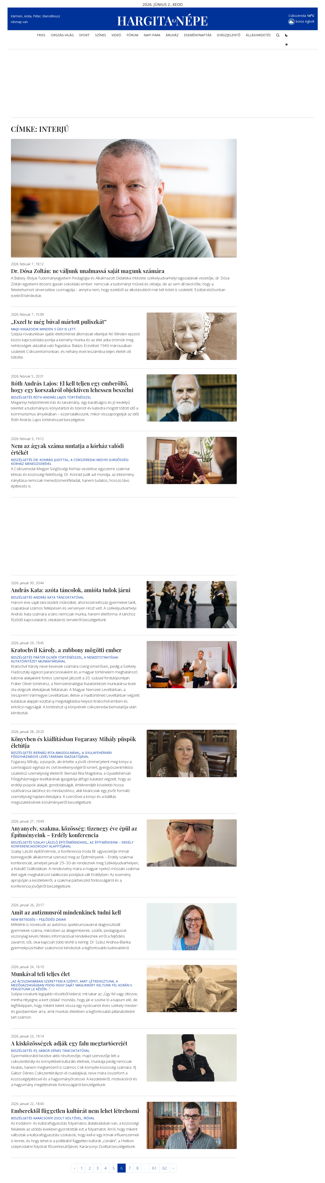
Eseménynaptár (197, 36)
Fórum (132, 36)
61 (154, 1168)
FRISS (41, 36)
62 (164, 1168)
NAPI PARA (152, 36)
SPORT (84, 36)
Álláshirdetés (258, 36)
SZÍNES (100, 36)
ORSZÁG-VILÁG (62, 36)
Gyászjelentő (228, 36)
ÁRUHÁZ (172, 36)
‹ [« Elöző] (74, 1168)
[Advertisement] (162, 79)
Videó (116, 36)
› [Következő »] (173, 1168)
